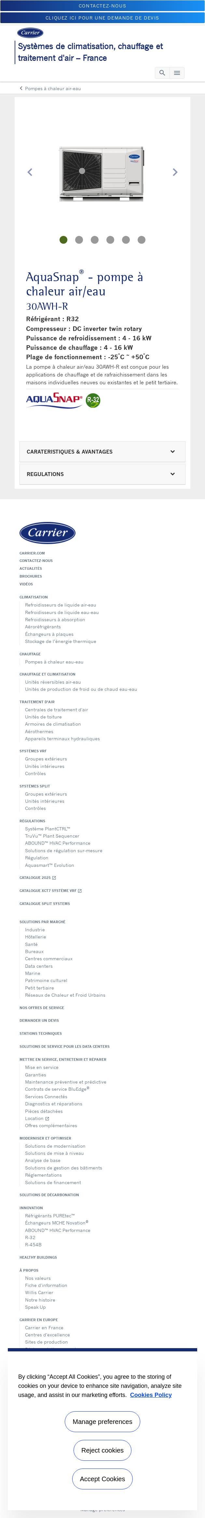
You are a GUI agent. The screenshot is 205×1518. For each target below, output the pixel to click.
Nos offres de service (42, 1007)
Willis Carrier (39, 1292)
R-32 (30, 1237)
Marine (32, 973)
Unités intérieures (44, 766)
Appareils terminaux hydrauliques (62, 738)
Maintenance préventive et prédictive (65, 1082)
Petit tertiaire (39, 988)
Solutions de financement (53, 1182)
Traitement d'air (37, 702)
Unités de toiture (43, 716)
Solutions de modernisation (55, 1146)
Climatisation (34, 597)
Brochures (31, 576)
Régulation (36, 857)
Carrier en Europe (39, 1320)
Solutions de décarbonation (49, 1195)
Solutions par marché (42, 922)
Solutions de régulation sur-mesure (63, 850)
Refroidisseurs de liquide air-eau (60, 605)
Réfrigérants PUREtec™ (50, 1215)
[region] (102, 1429)
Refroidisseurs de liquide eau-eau (62, 612)
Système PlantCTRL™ (47, 828)
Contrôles (35, 773)
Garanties (35, 1074)
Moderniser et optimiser (45, 1138)
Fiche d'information (46, 1285)
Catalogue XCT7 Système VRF (51, 890)
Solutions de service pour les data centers (65, 1046)
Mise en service (42, 1067)
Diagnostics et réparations (53, 1103)
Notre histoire (40, 1300)
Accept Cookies (102, 1479)
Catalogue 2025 (38, 877)
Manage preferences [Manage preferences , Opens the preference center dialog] (102, 1421)
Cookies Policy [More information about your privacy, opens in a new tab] (151, 1395)
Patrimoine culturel (46, 980)
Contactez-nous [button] (102, 5)
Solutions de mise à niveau (54, 1153)
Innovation (31, 1208)
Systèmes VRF (33, 751)
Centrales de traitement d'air (56, 709)
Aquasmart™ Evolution (49, 865)
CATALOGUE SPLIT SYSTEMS (45, 903)
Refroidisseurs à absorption (55, 619)
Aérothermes (39, 731)
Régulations (32, 821)
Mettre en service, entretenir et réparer (63, 1059)
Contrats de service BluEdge (57, 1089)
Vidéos (26, 584)
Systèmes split (35, 786)
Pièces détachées (44, 1111)
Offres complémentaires (51, 1125)
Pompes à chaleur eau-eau (54, 661)
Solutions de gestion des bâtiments (63, 1167)
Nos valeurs (38, 1278)
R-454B (33, 1244)
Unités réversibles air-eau (53, 682)
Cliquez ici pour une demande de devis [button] (102, 18)
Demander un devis (39, 1020)
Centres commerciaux (49, 958)
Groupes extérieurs (46, 758)
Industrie (35, 929)
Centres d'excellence (47, 1334)
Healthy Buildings (38, 1257)
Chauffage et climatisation (47, 674)
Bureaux (34, 951)
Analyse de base (43, 1160)
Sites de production (46, 1342)
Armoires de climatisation (53, 724)
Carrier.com (32, 553)
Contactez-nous (36, 560)
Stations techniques (41, 1033)
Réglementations (43, 1175)
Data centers (39, 966)
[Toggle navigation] (162, 73)
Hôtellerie (35, 936)
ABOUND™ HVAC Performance (57, 843)
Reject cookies (102, 1450)
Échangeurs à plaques (49, 634)
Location (37, 1118)
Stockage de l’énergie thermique (60, 641)
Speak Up (35, 1307)
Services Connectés (46, 1096)
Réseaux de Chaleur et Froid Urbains (65, 995)
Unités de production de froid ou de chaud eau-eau (81, 689)
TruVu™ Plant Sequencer (52, 836)
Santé (31, 944)
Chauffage (30, 654)
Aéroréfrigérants (43, 626)
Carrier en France (44, 1327)
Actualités (31, 568)
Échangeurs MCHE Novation (57, 1222)
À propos (29, 1270)
